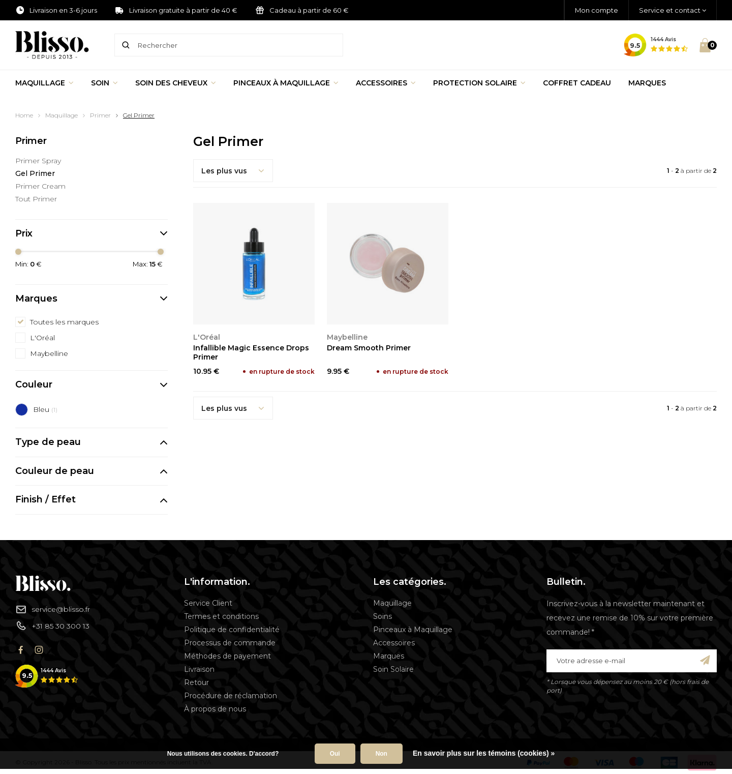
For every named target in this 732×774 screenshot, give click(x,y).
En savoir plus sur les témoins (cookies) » (484, 753)
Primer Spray (38, 160)
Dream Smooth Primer (369, 347)
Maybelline (49, 353)
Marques (647, 82)
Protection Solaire (479, 82)
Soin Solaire (393, 669)
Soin (104, 82)
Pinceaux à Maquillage (286, 82)
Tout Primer (36, 198)
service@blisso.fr (52, 609)
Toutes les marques (64, 321)
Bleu (45, 409)
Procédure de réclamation (230, 695)
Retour (196, 682)
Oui (335, 753)
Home (24, 115)
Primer (100, 115)
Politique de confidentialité (232, 629)
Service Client (208, 603)
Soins (382, 616)
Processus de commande (230, 642)
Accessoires (386, 82)
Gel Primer (139, 115)
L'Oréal (42, 337)
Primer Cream (40, 186)
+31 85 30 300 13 (52, 625)
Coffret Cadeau (577, 82)
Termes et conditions (221, 616)
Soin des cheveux (175, 82)
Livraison (199, 669)
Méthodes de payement (227, 656)
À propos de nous (215, 708)
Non (381, 753)
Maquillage (44, 82)
